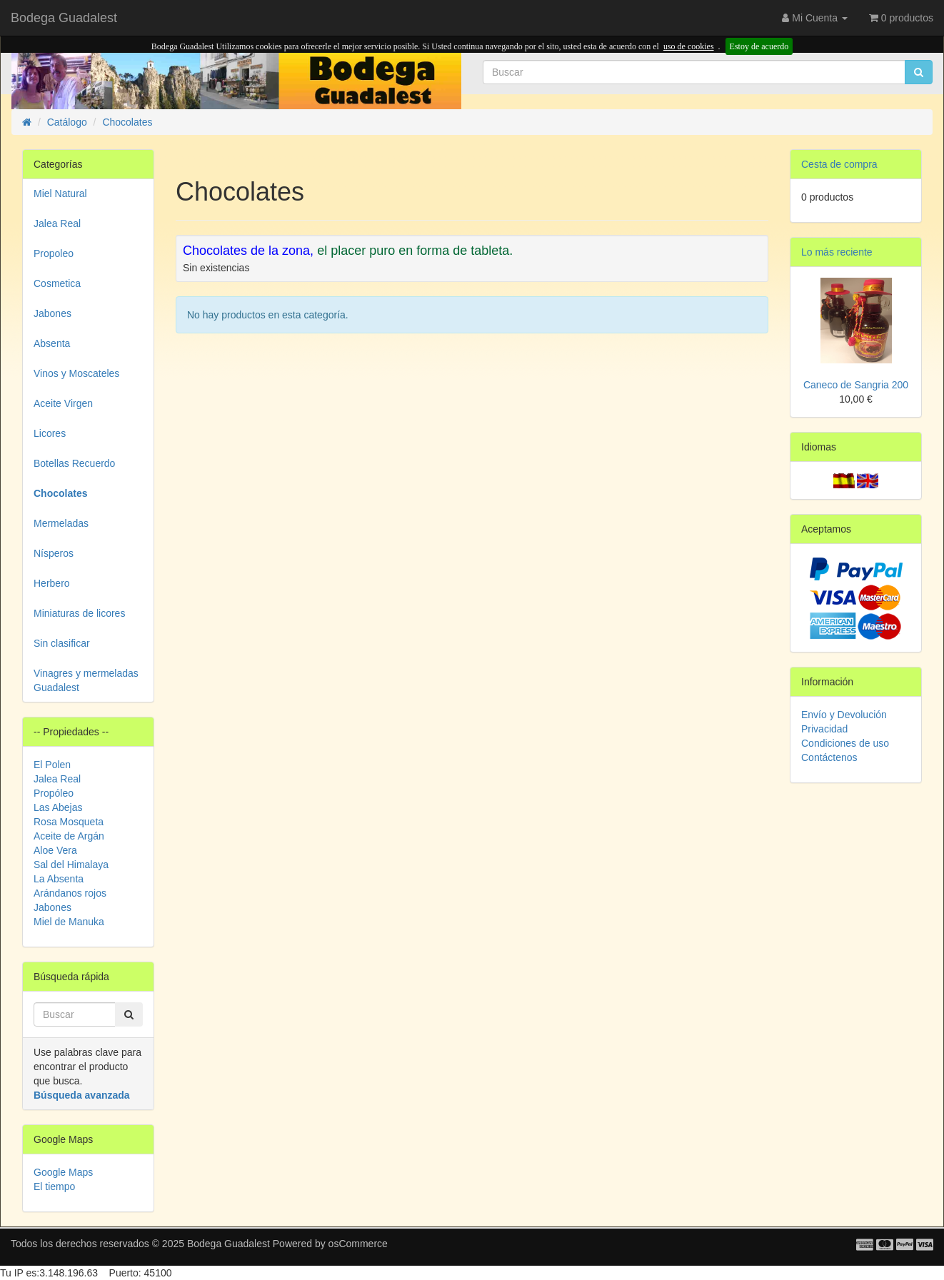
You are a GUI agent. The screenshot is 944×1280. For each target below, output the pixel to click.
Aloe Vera (55, 850)
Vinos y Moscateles (76, 373)
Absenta (52, 343)
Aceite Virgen (63, 403)
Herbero (52, 583)
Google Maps (63, 1172)
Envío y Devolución (844, 714)
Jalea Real (57, 223)
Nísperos (54, 553)
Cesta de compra (839, 164)
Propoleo (54, 253)
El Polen (52, 764)
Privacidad (824, 729)
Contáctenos (829, 757)
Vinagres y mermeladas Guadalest (86, 680)
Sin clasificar (62, 643)
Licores (50, 433)
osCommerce (358, 1243)
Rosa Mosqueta (69, 821)
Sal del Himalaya (71, 864)
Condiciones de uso (845, 743)
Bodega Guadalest (64, 18)
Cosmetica (57, 283)
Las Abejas (58, 807)
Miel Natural (60, 193)
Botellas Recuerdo (74, 463)
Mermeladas (61, 523)
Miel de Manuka (69, 921)
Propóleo (54, 793)
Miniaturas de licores (79, 613)
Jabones (52, 313)
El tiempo (54, 1186)
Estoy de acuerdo (759, 46)
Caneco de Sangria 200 (855, 384)
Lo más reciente (837, 252)
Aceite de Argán (69, 836)
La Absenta (59, 879)
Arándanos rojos (70, 893)
